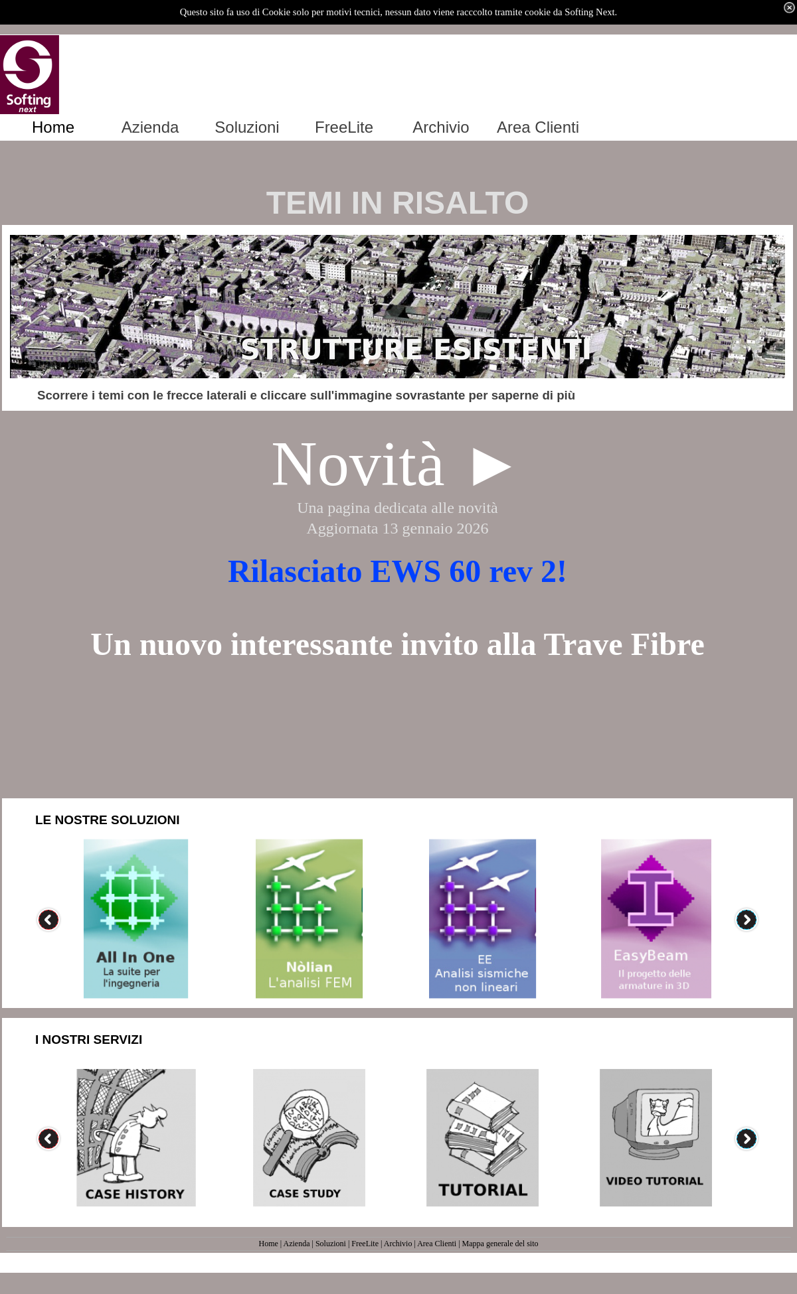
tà (421, 463)
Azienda (297, 1243)
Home (268, 1243)
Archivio (398, 1243)
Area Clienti (436, 1243)
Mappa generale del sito (500, 1243)
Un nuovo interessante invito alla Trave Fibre (397, 644)
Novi (334, 463)
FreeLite (365, 1243)
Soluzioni (330, 1243)
